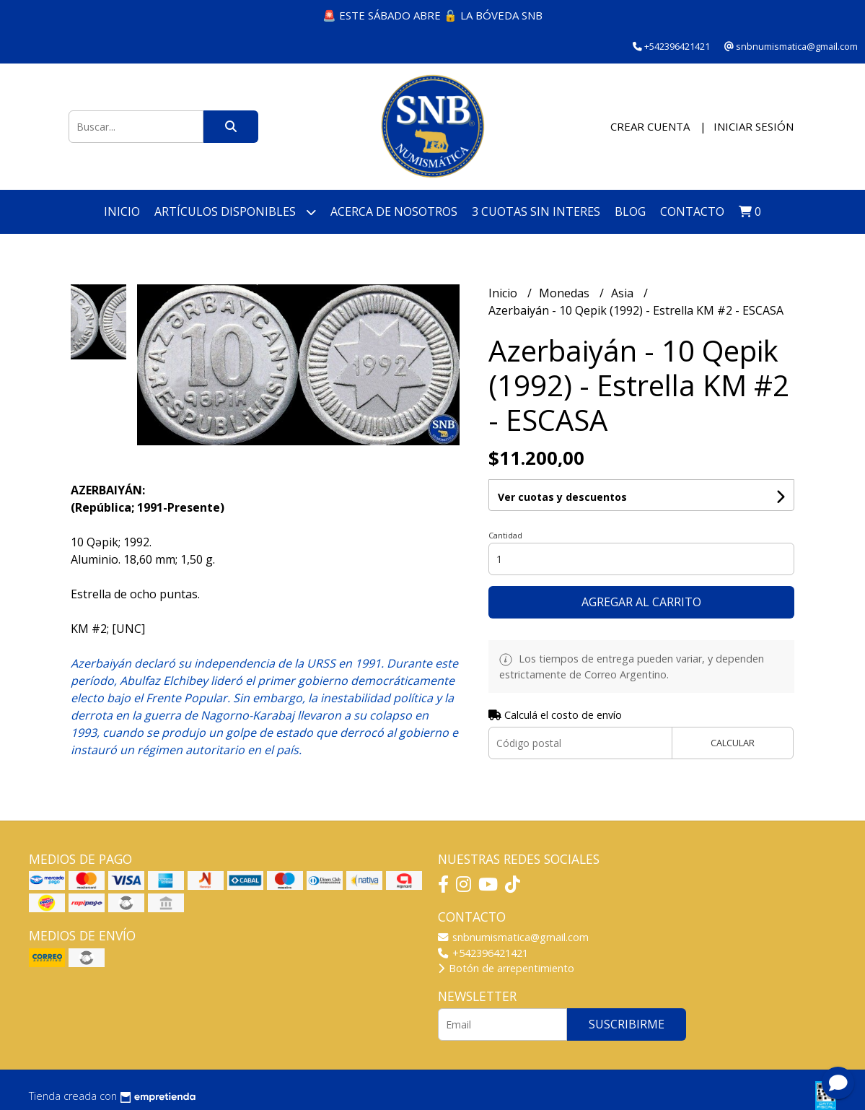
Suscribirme (626, 1024)
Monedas (565, 293)
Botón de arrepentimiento (506, 968)
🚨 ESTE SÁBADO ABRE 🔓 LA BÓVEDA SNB (432, 15)
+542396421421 (483, 953)
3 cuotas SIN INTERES (536, 211)
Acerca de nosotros (393, 211)
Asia (623, 293)
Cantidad (505, 535)
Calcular (733, 742)
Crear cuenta (650, 126)
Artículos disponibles (235, 212)
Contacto (692, 211)
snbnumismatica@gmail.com (513, 937)
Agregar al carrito (641, 602)
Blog (630, 211)
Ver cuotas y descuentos (562, 497)
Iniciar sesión (753, 126)
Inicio (122, 211)
